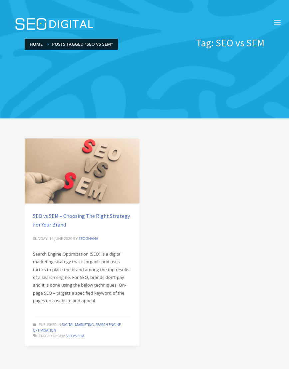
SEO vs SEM (75, 336)
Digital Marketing (78, 324)
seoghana (88, 238)
